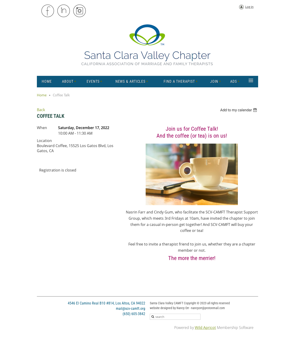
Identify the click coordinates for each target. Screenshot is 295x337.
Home (42, 95)
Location (44, 140)
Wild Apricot (205, 327)
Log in (249, 7)
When (42, 127)
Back (41, 109)
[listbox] (239, 110)
